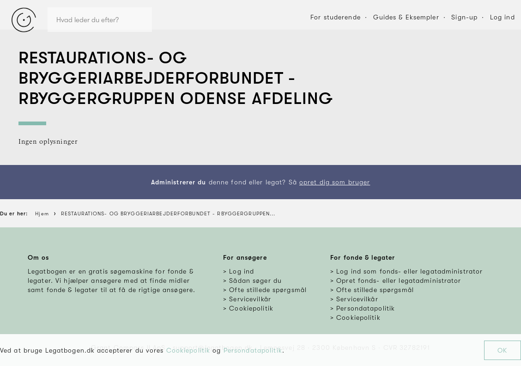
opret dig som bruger (334, 182)
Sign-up (464, 17)
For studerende (335, 17)
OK (502, 350)
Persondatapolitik (253, 350)
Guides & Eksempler (406, 17)
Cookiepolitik (188, 350)
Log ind (502, 17)
